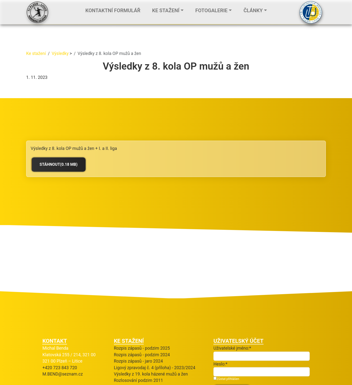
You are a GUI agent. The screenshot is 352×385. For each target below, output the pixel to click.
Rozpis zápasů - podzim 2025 (142, 324)
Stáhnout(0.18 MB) (58, 164)
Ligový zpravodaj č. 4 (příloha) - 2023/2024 (154, 343)
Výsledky (61, 53)
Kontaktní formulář (112, 11)
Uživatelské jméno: (231, 324)
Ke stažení (165, 11)
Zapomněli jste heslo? (234, 378)
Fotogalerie (211, 11)
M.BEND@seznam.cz (62, 349)
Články (253, 11)
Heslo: (219, 339)
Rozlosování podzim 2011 (138, 356)
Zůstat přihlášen (226, 354)
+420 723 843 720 (59, 343)
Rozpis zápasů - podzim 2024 (142, 330)
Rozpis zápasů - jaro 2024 (138, 336)
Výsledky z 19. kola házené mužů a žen (151, 349)
